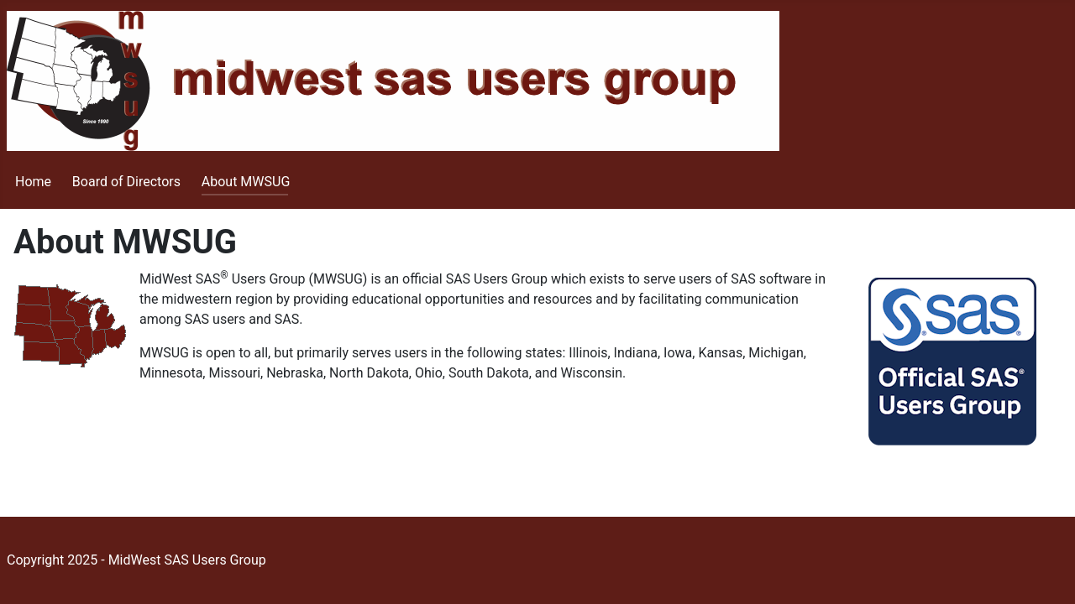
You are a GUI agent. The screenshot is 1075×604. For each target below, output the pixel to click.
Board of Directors (126, 182)
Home (33, 182)
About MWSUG (246, 182)
